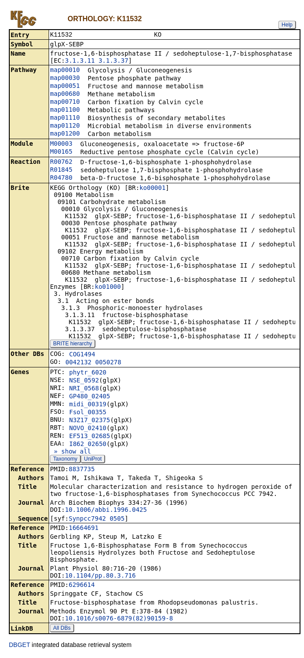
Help (287, 25)
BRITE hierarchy (72, 344)
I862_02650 (87, 444)
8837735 (81, 469)
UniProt (93, 460)
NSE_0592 (84, 381)
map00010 (65, 70)
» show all (70, 452)
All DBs (61, 629)
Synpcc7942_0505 (96, 519)
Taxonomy (65, 460)
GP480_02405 (89, 397)
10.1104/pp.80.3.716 (100, 576)
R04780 (61, 178)
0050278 (108, 363)
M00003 (61, 144)
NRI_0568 (84, 389)
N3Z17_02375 (89, 420)
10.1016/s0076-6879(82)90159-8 (119, 619)
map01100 (65, 110)
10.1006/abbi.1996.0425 (106, 510)
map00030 (65, 78)
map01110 (65, 118)
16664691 (83, 528)
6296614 (81, 585)
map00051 (65, 86)
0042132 (78, 363)
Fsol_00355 (87, 412)
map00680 (65, 94)
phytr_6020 (87, 373)
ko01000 (108, 287)
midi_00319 (87, 404)
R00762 (61, 162)
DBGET (19, 645)
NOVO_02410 (87, 428)
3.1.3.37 (113, 61)
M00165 (61, 152)
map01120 (65, 126)
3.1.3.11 (80, 61)
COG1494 (82, 355)
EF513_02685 (89, 436)
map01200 (65, 134)
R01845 (61, 170)
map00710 (65, 102)
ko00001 (153, 188)
